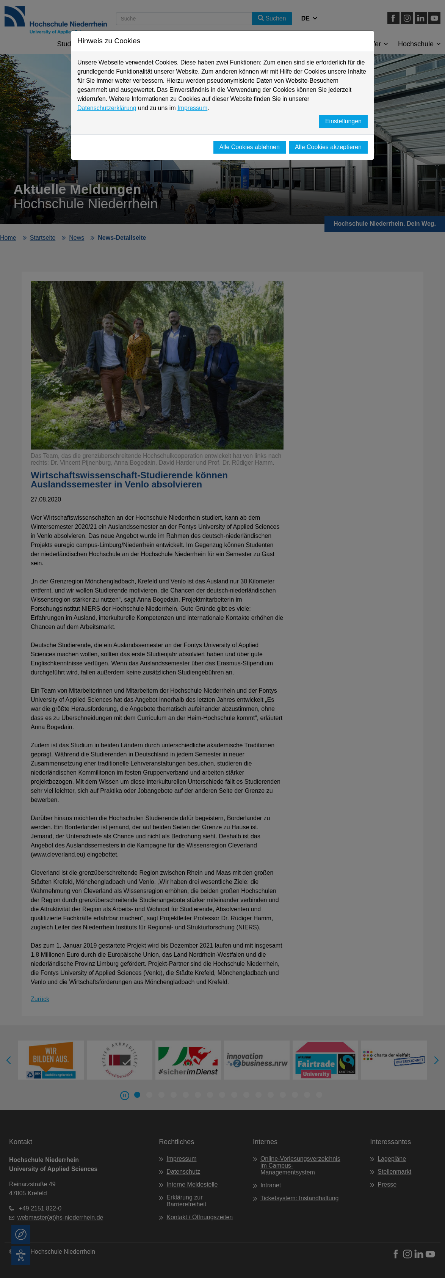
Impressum (192, 108)
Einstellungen (343, 121)
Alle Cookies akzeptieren (328, 147)
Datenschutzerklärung (106, 108)
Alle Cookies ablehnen (249, 147)
